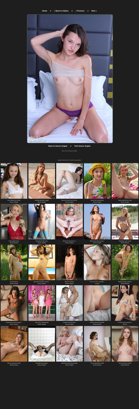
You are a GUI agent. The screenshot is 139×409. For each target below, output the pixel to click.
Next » (94, 11)
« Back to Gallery (61, 11)
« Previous (79, 11)
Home (44, 11)
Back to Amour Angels (57, 146)
